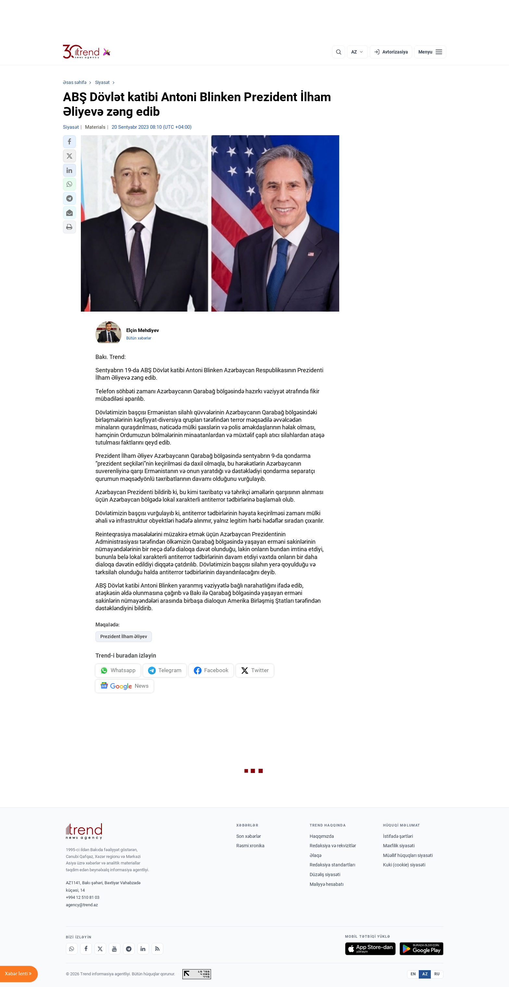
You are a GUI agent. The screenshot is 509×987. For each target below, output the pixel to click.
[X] (100, 949)
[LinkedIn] (143, 949)
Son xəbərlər (248, 836)
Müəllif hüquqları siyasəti (408, 855)
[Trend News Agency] (84, 831)
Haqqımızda (322, 836)
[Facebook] (86, 949)
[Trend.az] (87, 52)
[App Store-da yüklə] (370, 948)
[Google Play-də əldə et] (421, 948)
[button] (69, 142)
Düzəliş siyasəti (325, 874)
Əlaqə (315, 855)
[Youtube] (114, 949)
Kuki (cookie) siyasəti (404, 864)
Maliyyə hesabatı (326, 884)
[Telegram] (129, 949)
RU (437, 974)
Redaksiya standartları (332, 864)
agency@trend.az (82, 904)
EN (413, 974)
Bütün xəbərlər (138, 338)
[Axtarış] (338, 51)
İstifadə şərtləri (398, 836)
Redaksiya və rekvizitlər (333, 845)
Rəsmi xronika (250, 845)
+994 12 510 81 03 (82, 897)
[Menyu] (430, 51)
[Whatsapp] (72, 949)
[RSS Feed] (157, 949)
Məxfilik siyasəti (399, 845)
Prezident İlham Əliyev (123, 636)
